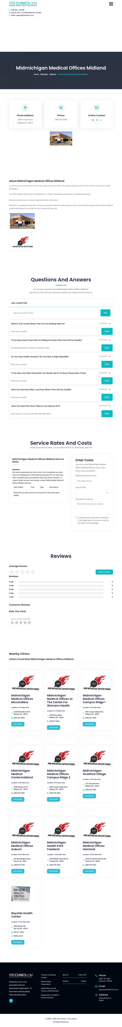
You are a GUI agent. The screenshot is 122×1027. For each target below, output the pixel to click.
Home (36, 74)
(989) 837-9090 (61, 120)
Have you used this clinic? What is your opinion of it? (35, 406)
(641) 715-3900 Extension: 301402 (29, 13)
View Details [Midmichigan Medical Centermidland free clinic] (18, 799)
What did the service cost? (86, 476)
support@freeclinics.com (25, 15)
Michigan (44, 74)
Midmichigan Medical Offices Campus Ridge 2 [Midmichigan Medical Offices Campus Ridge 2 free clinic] (58, 774)
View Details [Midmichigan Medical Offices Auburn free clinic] (18, 871)
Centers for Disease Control (48, 976)
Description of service (84, 499)
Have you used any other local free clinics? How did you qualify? (41, 389)
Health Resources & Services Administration (50, 989)
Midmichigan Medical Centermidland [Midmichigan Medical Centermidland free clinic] (22, 774)
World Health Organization (46, 983)
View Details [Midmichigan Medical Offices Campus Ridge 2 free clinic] (53, 799)
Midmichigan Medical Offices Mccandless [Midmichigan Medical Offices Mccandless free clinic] (22, 699)
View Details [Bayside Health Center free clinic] (18, 942)
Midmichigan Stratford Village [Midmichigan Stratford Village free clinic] (94, 772)
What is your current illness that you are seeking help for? (38, 323)
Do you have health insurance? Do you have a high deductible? (40, 356)
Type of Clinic (81, 487)
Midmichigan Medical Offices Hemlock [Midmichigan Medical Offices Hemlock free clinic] (94, 846)
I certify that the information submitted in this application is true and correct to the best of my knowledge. (93, 520)
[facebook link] (11, 1001)
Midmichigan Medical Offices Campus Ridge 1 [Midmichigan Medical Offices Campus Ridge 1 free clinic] (94, 699)
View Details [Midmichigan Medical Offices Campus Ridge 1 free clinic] (89, 724)
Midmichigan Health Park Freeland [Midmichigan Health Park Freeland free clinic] (56, 846)
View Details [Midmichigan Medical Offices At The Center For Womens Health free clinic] (53, 727)
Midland (53, 74)
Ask (105, 313)
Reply (107, 331)
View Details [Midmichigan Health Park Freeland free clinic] (53, 871)
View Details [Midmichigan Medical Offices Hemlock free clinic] (89, 871)
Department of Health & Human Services (50, 996)
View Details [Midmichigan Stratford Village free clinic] (89, 796)
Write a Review (104, 572)
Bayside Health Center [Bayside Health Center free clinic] (22, 915)
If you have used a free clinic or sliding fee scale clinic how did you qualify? (46, 340)
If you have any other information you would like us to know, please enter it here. (49, 373)
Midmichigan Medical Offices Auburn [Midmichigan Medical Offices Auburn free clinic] (22, 846)
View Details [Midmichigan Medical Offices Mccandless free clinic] (18, 724)
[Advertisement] (61, 35)
